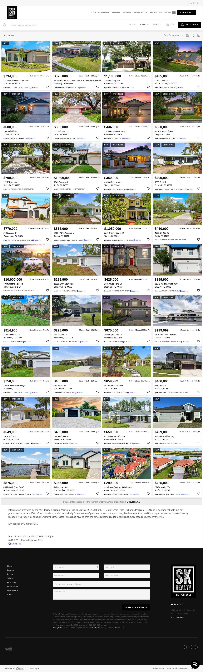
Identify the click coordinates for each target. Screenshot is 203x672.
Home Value (12, 586)
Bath (144, 25)
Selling (10, 578)
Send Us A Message (136, 607)
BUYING (116, 12)
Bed (132, 25)
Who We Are (12, 590)
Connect (11, 594)
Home (9, 566)
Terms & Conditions (71, 628)
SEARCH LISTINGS (100, 12)
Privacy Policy (58, 628)
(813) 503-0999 (177, 617)
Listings (10, 570)
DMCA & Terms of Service (177, 669)
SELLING (127, 12)
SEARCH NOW (132, 502)
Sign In (192, 3)
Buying (10, 574)
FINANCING (156, 12)
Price (157, 25)
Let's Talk (186, 12)
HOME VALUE (140, 12)
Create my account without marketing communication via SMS (101, 628)
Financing (11, 582)
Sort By (167, 35)
